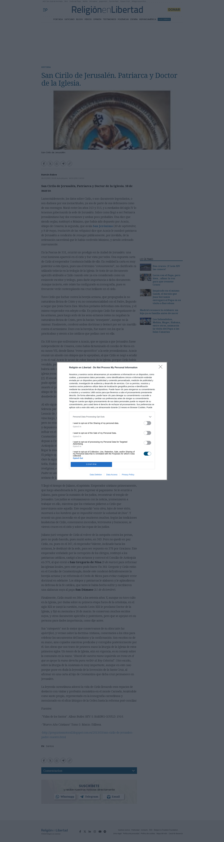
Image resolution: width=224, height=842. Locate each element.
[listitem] (112, 416)
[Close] (161, 367)
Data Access (111, 474)
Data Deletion (96, 474)
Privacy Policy (128, 474)
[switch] (147, 423)
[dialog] (112, 421)
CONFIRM (91, 464)
